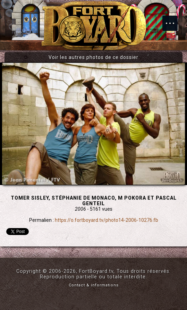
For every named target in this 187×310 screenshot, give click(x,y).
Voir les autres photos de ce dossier (93, 57)
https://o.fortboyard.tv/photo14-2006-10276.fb (106, 220)
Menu (173, 20)
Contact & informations (94, 285)
